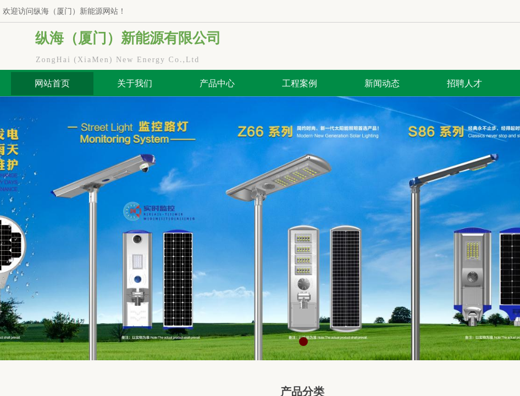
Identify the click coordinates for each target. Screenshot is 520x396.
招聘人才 (464, 83)
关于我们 (134, 83)
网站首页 (52, 83)
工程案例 (299, 83)
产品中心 (217, 83)
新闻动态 (382, 83)
